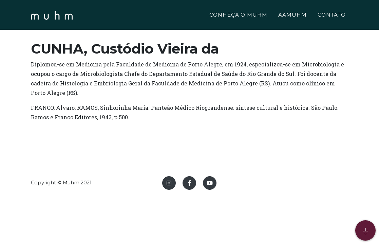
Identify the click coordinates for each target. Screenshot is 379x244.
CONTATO (332, 16)
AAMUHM (292, 16)
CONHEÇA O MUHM (238, 16)
